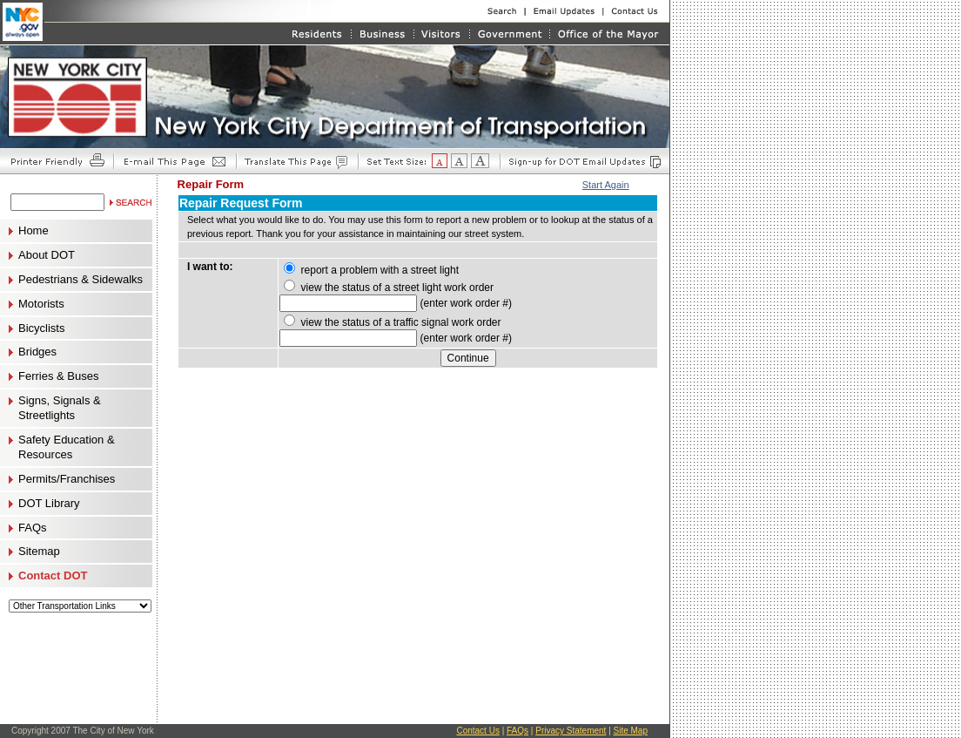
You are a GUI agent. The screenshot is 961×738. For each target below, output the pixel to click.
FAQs (32, 528)
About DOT (46, 255)
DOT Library (49, 503)
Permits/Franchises (66, 479)
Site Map (631, 730)
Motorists (41, 304)
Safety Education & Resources (66, 447)
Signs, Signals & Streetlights (59, 408)
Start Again (605, 184)
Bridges (37, 352)
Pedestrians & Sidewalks (80, 279)
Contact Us (477, 730)
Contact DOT (52, 576)
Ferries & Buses (58, 376)
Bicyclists (41, 328)
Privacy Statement (570, 730)
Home (33, 231)
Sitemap (39, 551)
